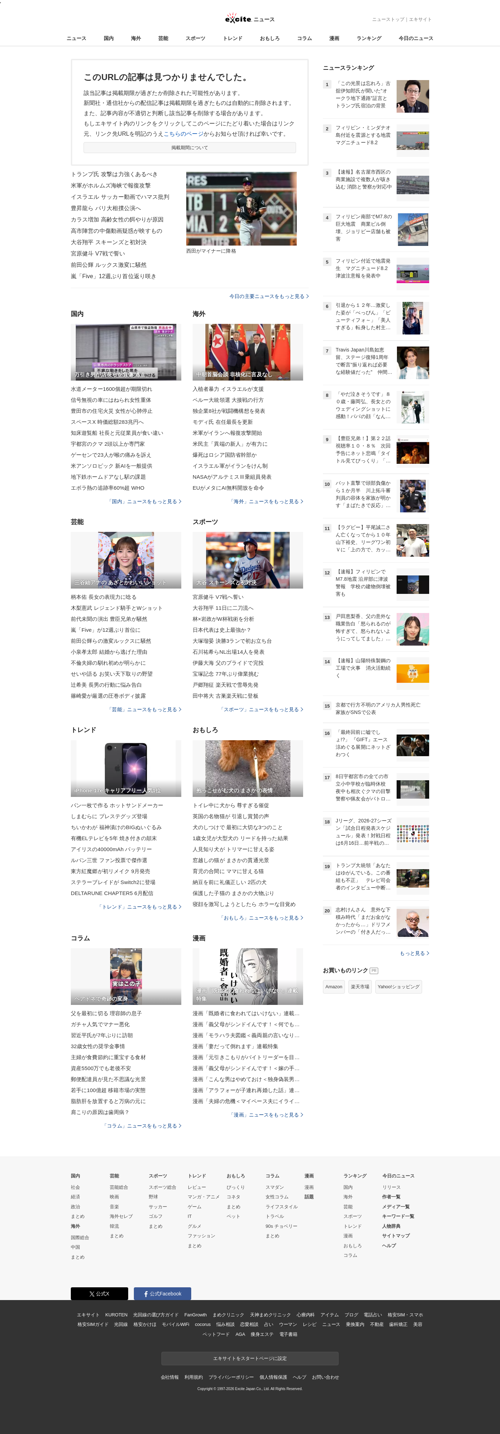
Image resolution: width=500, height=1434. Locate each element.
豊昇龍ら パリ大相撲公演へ (106, 208)
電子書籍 (288, 1334)
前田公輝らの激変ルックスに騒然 (111, 641)
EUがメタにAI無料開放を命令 (228, 488)
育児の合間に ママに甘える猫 (228, 871)
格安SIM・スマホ (405, 1314)
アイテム (329, 1314)
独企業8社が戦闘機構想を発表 (229, 411)
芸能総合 (119, 1187)
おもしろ (270, 38)
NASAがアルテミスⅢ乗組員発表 (232, 477)
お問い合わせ (325, 1377)
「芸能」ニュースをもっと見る (144, 709)
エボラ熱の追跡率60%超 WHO (107, 488)
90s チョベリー (281, 1226)
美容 (417, 1324)
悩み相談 (225, 1324)
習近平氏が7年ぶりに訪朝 (102, 1035)
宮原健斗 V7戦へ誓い (218, 597)
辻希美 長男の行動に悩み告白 (106, 685)
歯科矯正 (398, 1324)
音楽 (114, 1206)
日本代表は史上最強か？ (222, 630)
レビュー (197, 1187)
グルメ (194, 1226)
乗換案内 (355, 1324)
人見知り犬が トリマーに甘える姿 (233, 849)
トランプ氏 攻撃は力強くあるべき (114, 174)
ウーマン (288, 1324)
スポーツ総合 (162, 1187)
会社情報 (170, 1377)
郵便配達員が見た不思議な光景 (108, 1079)
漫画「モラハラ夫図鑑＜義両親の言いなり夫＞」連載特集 (248, 1035)
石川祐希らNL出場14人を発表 (229, 652)
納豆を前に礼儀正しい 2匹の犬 (230, 882)
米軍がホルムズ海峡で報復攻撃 (111, 185)
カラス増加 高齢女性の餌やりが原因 (117, 219)
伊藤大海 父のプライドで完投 (228, 663)
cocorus (203, 1324)
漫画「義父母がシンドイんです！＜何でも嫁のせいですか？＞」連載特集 (248, 1024)
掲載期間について (190, 147)
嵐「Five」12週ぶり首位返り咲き (114, 276)
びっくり (236, 1187)
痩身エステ (262, 1334)
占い (268, 1324)
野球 (153, 1196)
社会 (75, 1187)
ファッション (201, 1235)
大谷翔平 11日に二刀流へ (223, 608)
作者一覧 (391, 1196)
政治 (75, 1206)
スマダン (275, 1187)
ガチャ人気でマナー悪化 (100, 1024)
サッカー (158, 1206)
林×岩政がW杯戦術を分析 (223, 619)
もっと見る (414, 953)
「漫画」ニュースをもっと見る (266, 1115)
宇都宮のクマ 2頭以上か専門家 (108, 444)
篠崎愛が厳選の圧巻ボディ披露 (108, 696)
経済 (75, 1196)
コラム (304, 38)
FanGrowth (195, 1314)
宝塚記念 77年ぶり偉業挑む (226, 674)
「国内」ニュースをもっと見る (144, 501)
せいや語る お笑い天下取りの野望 (112, 674)
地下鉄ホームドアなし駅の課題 (108, 477)
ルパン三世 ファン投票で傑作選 (109, 860)
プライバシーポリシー (231, 1377)
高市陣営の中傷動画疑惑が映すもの (116, 231)
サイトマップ (396, 1235)
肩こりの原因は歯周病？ (100, 1112)
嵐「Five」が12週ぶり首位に (106, 630)
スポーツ (195, 38)
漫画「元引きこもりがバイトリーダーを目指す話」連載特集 (248, 1057)
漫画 (334, 38)
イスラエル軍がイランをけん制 (230, 466)
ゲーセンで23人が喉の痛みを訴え (111, 455)
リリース (391, 1187)
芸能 (163, 38)
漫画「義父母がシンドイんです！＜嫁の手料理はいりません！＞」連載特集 (248, 1068)
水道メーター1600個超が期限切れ (111, 389)
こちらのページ (184, 134)
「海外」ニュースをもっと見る (266, 501)
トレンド (233, 38)
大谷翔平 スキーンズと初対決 (109, 242)
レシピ (310, 1324)
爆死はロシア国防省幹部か (225, 455)
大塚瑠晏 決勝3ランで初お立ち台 (232, 641)
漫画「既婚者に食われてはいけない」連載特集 (248, 1013)
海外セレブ (121, 1216)
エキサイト (420, 19)
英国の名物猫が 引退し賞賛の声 (231, 816)
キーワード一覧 (398, 1216)
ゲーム (194, 1206)
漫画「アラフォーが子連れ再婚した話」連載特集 (248, 1090)
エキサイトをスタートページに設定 (250, 1358)
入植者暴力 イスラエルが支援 (228, 389)
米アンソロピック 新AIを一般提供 (111, 466)
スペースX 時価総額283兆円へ (107, 422)
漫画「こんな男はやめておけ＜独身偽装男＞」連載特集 (248, 1079)
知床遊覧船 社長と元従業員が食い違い (117, 433)
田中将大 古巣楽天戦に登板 (225, 696)
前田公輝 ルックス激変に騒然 (109, 265)
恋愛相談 (249, 1324)
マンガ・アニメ (204, 1196)
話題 (309, 1196)
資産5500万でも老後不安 (101, 1068)
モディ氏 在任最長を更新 (223, 422)
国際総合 (80, 1237)
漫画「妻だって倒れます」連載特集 (235, 1046)
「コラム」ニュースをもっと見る (141, 1126)
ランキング (369, 38)
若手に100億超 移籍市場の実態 (108, 1090)
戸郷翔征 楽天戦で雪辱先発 (225, 685)
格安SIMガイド (93, 1324)
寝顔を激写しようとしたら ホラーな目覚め (244, 904)
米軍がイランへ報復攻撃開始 (227, 433)
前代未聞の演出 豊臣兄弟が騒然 (109, 619)
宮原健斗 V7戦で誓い (98, 254)
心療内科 (306, 1314)
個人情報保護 (273, 1377)
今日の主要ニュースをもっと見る (269, 296)
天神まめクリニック (270, 1314)
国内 (109, 38)
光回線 (121, 1324)
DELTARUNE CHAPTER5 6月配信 (112, 893)
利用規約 (193, 1377)
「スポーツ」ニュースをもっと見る (261, 709)
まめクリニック (228, 1314)
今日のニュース (416, 38)
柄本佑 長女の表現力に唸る (104, 597)
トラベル (275, 1216)
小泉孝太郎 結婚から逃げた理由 (109, 652)
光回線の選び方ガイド (156, 1314)
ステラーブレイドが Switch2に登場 (113, 882)
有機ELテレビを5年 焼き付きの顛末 (114, 838)
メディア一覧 (396, 1206)
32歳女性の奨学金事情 (98, 1046)
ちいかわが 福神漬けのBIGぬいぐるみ (116, 827)
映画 (114, 1196)
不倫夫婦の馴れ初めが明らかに (108, 663)
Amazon (333, 986)
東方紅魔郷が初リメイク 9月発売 (110, 871)
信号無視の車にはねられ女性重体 (111, 400)
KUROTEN (116, 1314)
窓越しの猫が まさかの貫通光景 (231, 860)
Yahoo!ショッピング (399, 986)
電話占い (373, 1314)
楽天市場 (360, 986)
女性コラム (277, 1196)
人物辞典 (391, 1226)
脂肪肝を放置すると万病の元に (108, 1101)
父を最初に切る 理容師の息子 (106, 1013)
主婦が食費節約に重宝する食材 (108, 1057)
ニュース (76, 38)
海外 (136, 38)
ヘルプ (389, 1245)
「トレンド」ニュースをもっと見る (139, 907)
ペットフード (216, 1334)
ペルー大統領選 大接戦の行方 (228, 400)
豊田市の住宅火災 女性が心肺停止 (112, 411)
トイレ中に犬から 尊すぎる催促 (231, 805)
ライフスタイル (282, 1206)
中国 (75, 1247)
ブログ (351, 1314)
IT (190, 1216)
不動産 (377, 1324)
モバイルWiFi (175, 1324)
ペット (233, 1216)
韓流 (114, 1226)
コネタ (233, 1196)
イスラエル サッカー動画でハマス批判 (120, 197)
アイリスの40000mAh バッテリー (111, 849)
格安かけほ (144, 1324)
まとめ (78, 1216)
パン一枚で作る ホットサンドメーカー (117, 805)
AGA (240, 1334)
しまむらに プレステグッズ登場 (109, 816)
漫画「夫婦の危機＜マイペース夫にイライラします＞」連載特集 (248, 1101)
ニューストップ (388, 19)
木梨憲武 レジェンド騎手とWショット (117, 608)
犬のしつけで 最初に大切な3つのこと (238, 827)
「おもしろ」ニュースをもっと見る (261, 918)
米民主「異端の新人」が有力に (230, 444)
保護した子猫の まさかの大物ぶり (233, 893)
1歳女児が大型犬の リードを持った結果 (240, 838)
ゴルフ (156, 1216)
